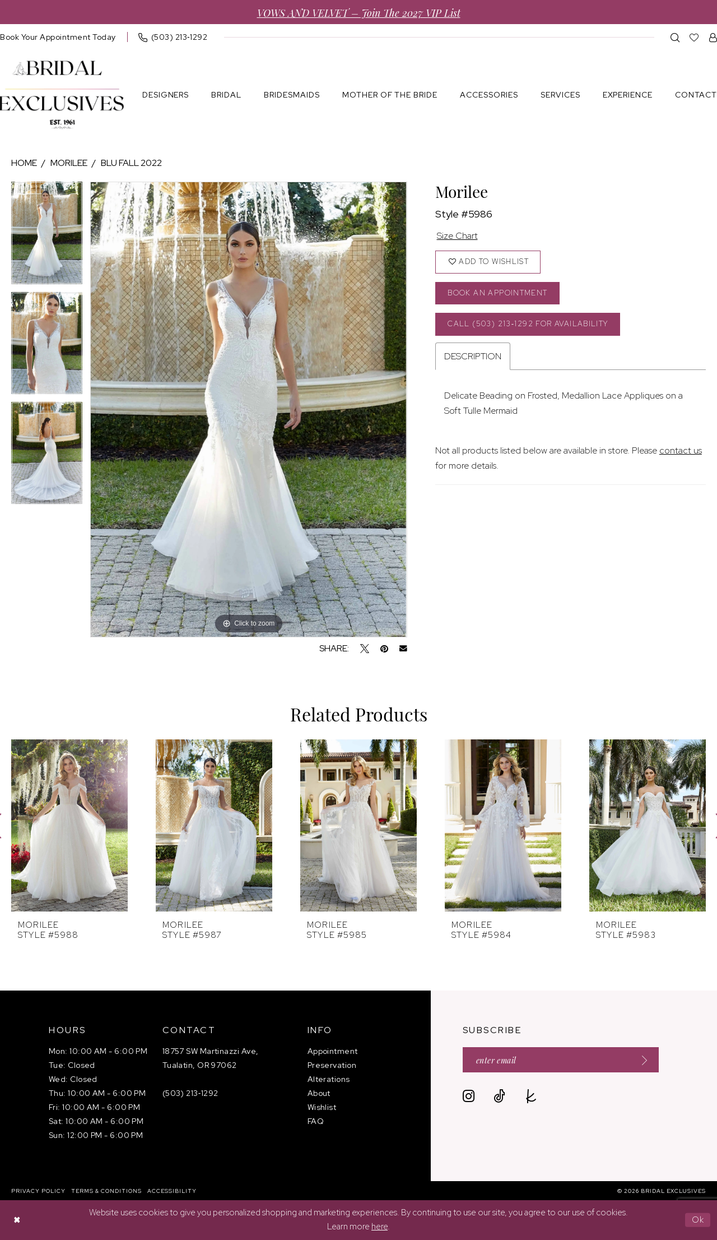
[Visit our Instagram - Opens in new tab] (468, 1096)
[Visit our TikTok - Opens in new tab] (499, 1096)
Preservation (332, 1065)
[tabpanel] (46, 237)
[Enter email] (561, 1059)
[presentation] (69, 825)
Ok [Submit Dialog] (698, 1219)
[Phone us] (173, 37)
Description (472, 356)
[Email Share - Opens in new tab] (403, 649)
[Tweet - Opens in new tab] (364, 648)
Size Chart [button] (457, 236)
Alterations (329, 1079)
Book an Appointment (497, 293)
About (319, 1093)
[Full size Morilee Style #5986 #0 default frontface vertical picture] (248, 409)
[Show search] (675, 37)
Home (24, 163)
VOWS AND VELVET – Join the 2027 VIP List (358, 12)
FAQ (316, 1121)
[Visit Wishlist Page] (694, 37)
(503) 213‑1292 (190, 1093)
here (379, 1227)
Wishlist (322, 1107)
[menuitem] (173, 37)
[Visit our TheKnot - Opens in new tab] (531, 1096)
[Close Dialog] (17, 1220)
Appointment (333, 1051)
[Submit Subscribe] (640, 1059)
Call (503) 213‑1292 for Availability (528, 323)
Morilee (68, 163)
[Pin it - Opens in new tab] (384, 648)
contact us (680, 450)
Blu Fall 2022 (131, 163)
